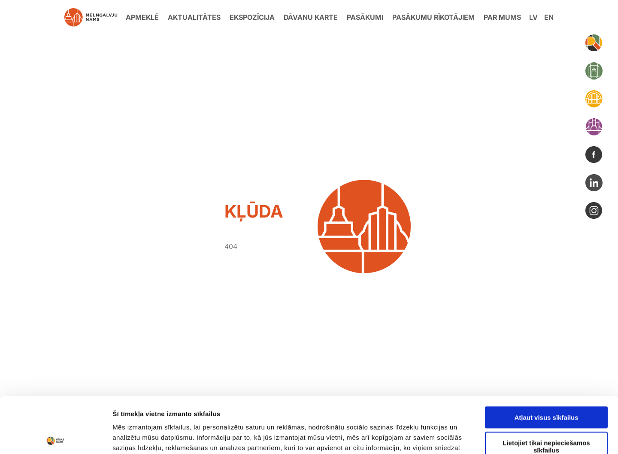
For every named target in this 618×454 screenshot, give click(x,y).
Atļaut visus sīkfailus (546, 361)
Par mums (502, 17)
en (549, 17)
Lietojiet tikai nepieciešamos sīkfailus (546, 390)
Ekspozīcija (252, 17)
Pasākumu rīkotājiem (433, 17)
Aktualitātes (194, 17)
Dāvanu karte (311, 17)
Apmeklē (142, 17)
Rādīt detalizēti (468, 437)
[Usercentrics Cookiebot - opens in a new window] (55, 437)
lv (533, 17)
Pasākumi (365, 17)
